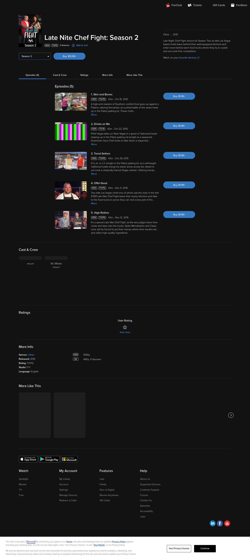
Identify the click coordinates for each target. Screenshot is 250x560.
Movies (22, 484)
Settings (63, 489)
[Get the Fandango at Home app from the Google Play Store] (49, 459)
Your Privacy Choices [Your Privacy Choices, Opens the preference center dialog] (179, 548)
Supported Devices (150, 484)
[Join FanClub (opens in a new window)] (174, 5)
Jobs (142, 516)
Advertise (145, 505)
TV (20, 489)
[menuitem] (216, 5)
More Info (107, 75)
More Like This (135, 75)
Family (103, 484)
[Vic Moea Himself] (56, 278)
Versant (31, 541)
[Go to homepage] (24, 5)
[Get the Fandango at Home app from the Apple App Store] (28, 459)
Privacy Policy (119, 541)
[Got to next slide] (231, 415)
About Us (145, 479)
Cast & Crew (59, 75)
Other (31, 354)
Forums (144, 495)
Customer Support (149, 489)
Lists (102, 479)
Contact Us (146, 500)
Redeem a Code (68, 500)
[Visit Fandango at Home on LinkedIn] (212, 524)
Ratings (84, 75)
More (94, 114)
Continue (205, 548)
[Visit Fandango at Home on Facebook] (220, 524)
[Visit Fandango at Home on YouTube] (227, 524)
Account (63, 484)
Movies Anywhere (109, 495)
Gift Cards (105, 500)
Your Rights (99, 545)
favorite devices (189, 57)
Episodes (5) (32, 75)
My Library (64, 479)
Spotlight (23, 479)
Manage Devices (68, 495)
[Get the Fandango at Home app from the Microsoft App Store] (69, 459)
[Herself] (30, 278)
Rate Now (125, 332)
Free (21, 495)
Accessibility (146, 511)
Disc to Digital (107, 489)
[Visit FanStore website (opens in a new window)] (238, 5)
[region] (125, 548)
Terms (69, 541)
